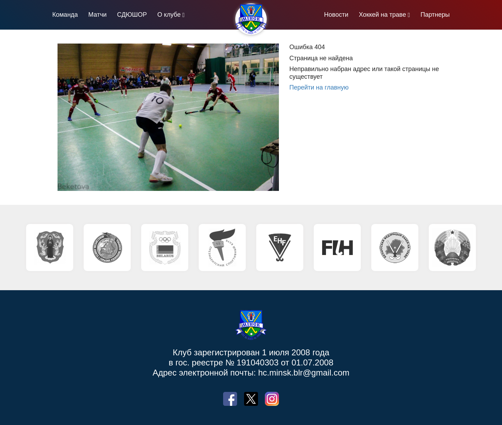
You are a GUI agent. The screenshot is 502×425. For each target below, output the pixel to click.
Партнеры (435, 14)
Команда (65, 14)
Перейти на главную (319, 87)
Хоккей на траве (382, 14)
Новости (336, 14)
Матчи (97, 14)
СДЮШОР (132, 14)
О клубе (169, 14)
